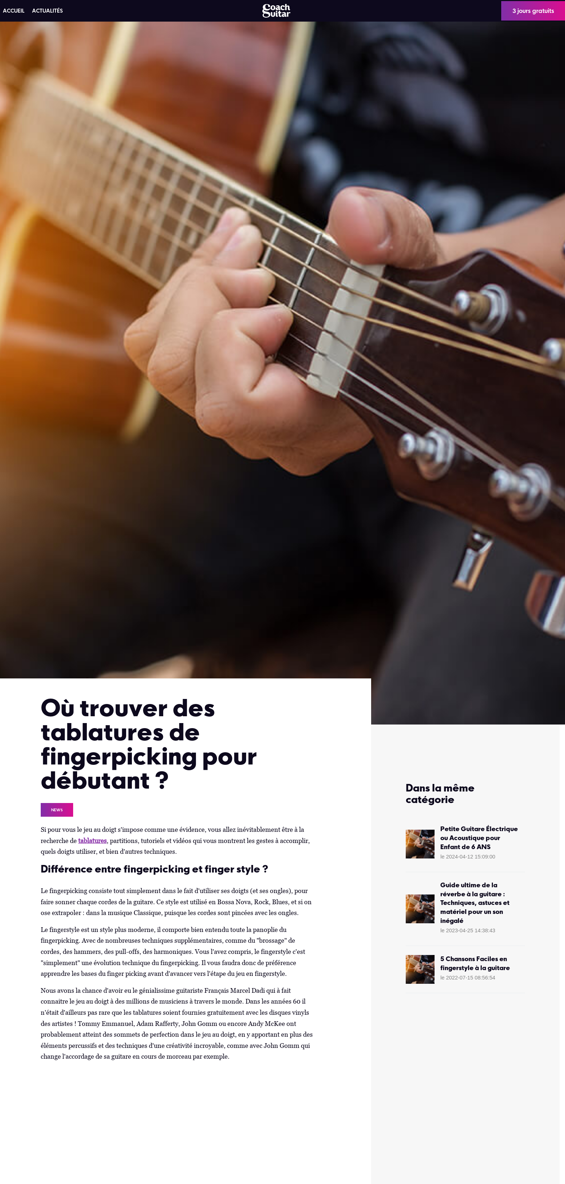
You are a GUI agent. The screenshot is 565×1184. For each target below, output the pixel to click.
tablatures (92, 840)
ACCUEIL (14, 11)
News (57, 810)
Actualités (47, 11)
